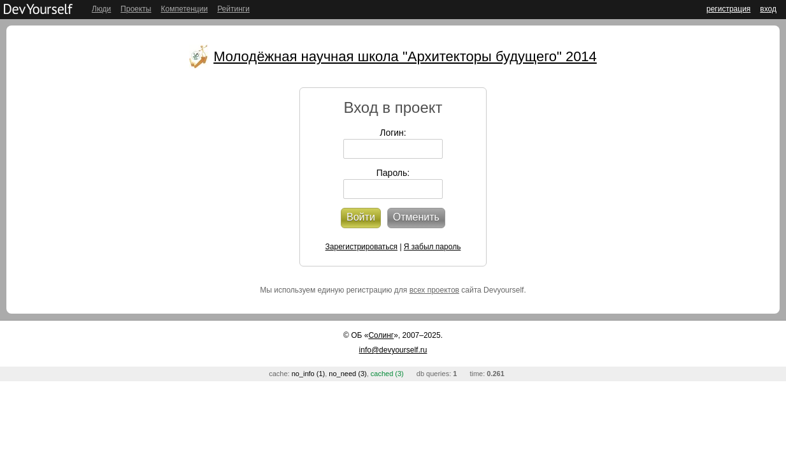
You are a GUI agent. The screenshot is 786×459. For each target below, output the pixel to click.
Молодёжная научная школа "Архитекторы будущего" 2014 (405, 56)
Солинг (381, 335)
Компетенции (184, 8)
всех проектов (434, 290)
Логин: (393, 132)
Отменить (416, 217)
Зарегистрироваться (361, 246)
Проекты (135, 8)
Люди (101, 8)
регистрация (728, 8)
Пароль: (393, 173)
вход (768, 8)
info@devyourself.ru (393, 350)
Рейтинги (233, 8)
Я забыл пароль (432, 246)
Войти (361, 217)
